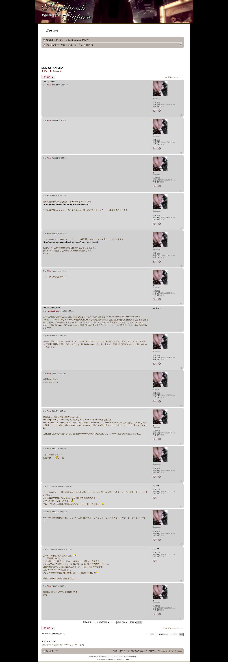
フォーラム (65, 40)
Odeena (56, 71)
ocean (126, 659)
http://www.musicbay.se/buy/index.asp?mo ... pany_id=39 (70, 242)
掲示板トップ (52, 40)
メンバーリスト (60, 45)
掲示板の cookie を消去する (143, 651)
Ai (60, 71)
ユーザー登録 (76, 45)
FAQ (48, 45)
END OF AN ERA (52, 67)
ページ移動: (150, 634)
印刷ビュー (181, 44)
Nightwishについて (80, 40)
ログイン (90, 45)
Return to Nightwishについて (54, 634)
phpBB (101, 656)
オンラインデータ (48, 641)
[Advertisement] (97, 58)
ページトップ (181, 115)
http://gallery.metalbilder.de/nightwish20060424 (65, 204)
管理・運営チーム (121, 651)
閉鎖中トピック (48, 77)
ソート (119, 622)
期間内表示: (96, 622)
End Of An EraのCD (51, 308)
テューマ (51, 486)
